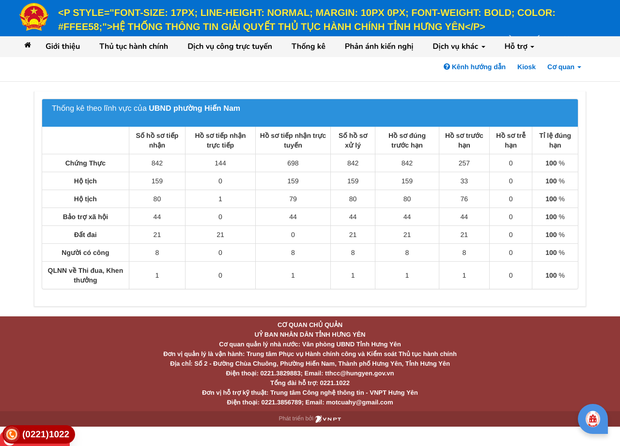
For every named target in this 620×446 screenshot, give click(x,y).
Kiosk (526, 67)
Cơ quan (564, 67)
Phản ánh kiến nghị (379, 46)
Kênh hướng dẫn (475, 67)
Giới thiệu (63, 46)
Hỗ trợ (520, 46)
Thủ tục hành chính (133, 46)
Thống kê (309, 46)
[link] (38, 434)
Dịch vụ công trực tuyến (229, 46)
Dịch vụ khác (459, 46)
